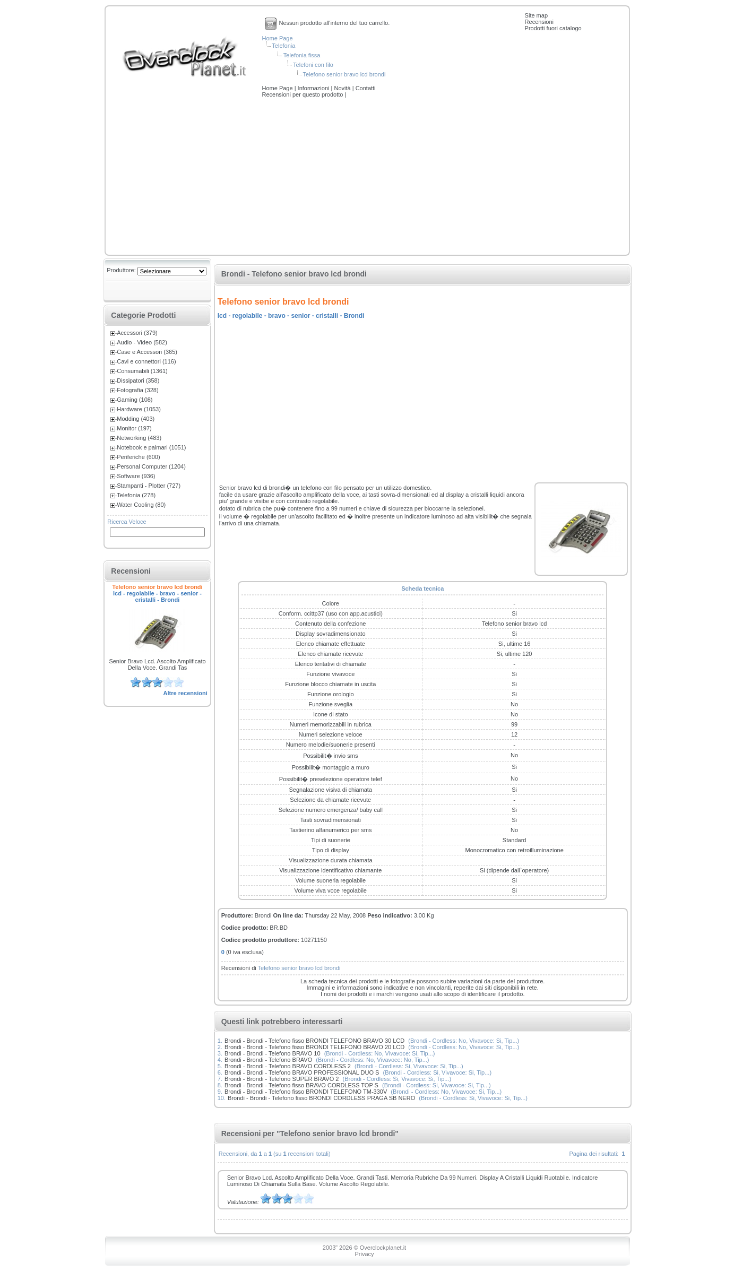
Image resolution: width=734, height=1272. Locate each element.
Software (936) (136, 476)
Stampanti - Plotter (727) (148, 485)
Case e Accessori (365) (147, 352)
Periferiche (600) (138, 457)
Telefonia (283, 45)
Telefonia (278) (136, 495)
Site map (536, 15)
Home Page (277, 38)
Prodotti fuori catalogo (553, 28)
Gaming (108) (134, 399)
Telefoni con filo (313, 65)
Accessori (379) (137, 333)
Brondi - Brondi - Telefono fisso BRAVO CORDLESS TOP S (301, 1085)
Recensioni (539, 22)
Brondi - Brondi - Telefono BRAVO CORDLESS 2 (287, 1066)
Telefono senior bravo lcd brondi (344, 74)
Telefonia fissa (302, 55)
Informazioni (314, 88)
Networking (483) (139, 438)
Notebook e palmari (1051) (151, 447)
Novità (343, 88)
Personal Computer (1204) (151, 466)
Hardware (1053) (139, 409)
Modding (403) (135, 419)
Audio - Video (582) (142, 342)
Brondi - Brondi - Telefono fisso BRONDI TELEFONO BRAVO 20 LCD (314, 1047)
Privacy (364, 1254)
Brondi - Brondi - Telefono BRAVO (268, 1060)
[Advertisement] (367, 177)
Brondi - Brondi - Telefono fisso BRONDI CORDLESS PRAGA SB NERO (321, 1098)
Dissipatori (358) (138, 380)
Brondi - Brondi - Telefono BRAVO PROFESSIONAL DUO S (301, 1072)
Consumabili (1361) (142, 371)
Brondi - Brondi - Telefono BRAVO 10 (272, 1053)
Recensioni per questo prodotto (303, 94)
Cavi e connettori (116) (146, 361)
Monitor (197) (134, 428)
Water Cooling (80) (141, 504)
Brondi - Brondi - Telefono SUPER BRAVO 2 (281, 1079)
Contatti (366, 88)
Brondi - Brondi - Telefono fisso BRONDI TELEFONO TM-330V (305, 1091)
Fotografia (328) (137, 390)
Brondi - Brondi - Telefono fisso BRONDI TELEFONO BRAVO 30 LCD (314, 1040)
